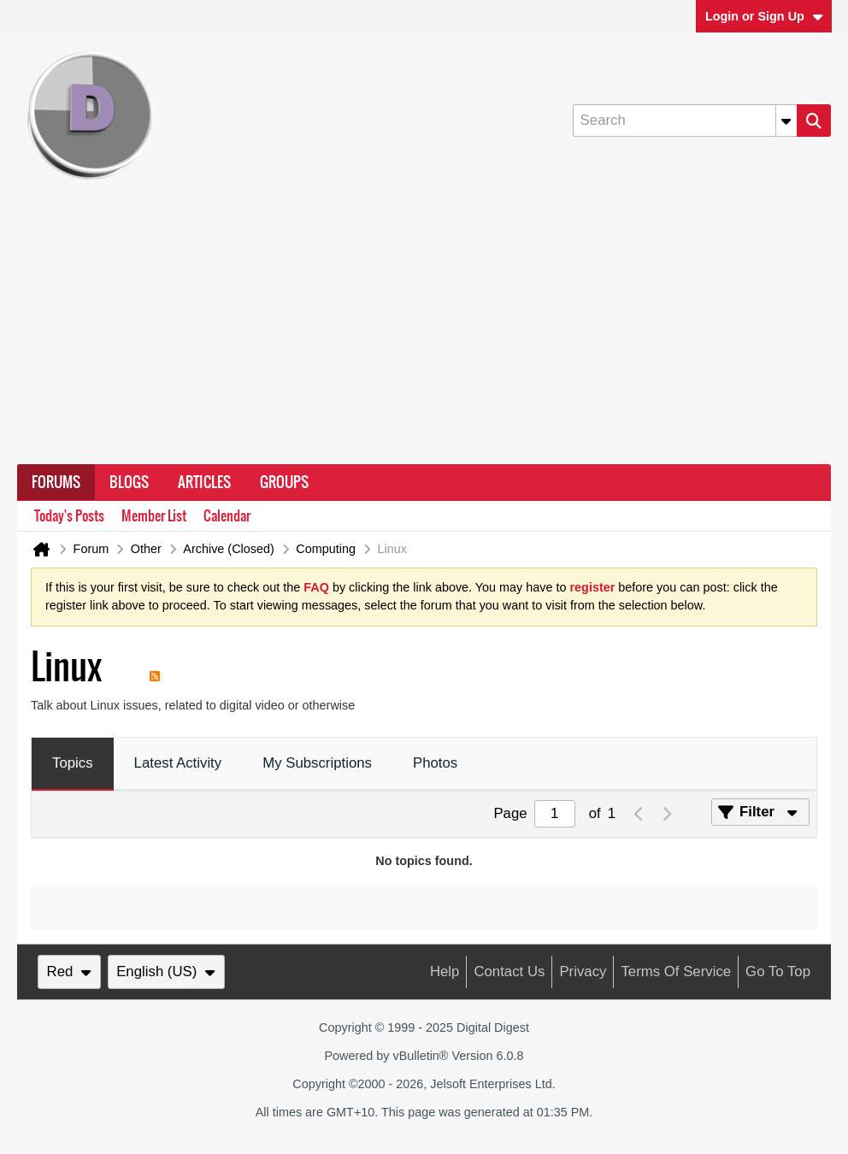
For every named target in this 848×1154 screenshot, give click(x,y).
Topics (72, 763)
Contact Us (509, 971)
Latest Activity (178, 763)
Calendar (226, 516)
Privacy (582, 971)
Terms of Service (676, 971)
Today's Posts (69, 516)
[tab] (73, 764)
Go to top (777, 971)
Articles (204, 482)
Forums (56, 482)
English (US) (165, 971)
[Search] (685, 120)
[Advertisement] (424, 336)
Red (69, 971)
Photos (435, 763)
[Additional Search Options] (786, 120)
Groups (284, 482)
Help (445, 971)
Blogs (129, 482)
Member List (153, 516)
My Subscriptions (317, 763)
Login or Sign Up (764, 16)
